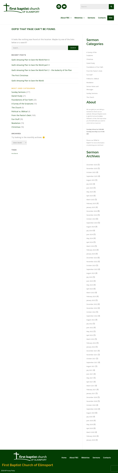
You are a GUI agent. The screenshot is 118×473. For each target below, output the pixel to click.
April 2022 (89, 335)
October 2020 (91, 405)
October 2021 (91, 359)
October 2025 (91, 172)
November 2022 (91, 308)
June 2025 (89, 188)
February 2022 (91, 343)
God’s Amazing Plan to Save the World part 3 (30, 65)
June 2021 (89, 374)
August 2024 (90, 227)
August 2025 (90, 180)
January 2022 (90, 347)
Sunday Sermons (19, 92)
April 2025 (89, 196)
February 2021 (91, 390)
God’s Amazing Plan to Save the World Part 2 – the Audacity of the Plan (42, 70)
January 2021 (90, 393)
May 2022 (89, 331)
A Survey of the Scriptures (22, 103)
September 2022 (91, 316)
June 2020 (89, 421)
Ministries (80, 18)
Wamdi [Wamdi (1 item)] (16, 153)
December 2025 (91, 165)
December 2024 (91, 211)
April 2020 (89, 428)
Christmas (16, 127)
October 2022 (91, 312)
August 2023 (90, 273)
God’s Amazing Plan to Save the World (28, 80)
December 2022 (91, 304)
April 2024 (89, 242)
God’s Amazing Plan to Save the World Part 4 (30, 60)
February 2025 (91, 203)
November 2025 (91, 168)
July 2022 (89, 324)
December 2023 (91, 258)
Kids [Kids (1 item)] (13, 153)
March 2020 (90, 432)
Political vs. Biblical (20, 111)
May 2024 (89, 238)
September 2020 (91, 409)
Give (110, 18)
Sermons (91, 18)
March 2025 (90, 200)
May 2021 (89, 378)
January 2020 (90, 440)
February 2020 (91, 436)
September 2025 (91, 176)
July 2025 (89, 184)
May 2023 (89, 285)
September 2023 (91, 269)
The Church (16, 107)
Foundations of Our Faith (22, 100)
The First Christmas (20, 75)
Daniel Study (17, 96)
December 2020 (91, 397)
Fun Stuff (15, 119)
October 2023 (91, 265)
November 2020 (91, 401)
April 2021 (89, 382)
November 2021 (91, 355)
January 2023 (90, 300)
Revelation (16, 123)
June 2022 (89, 328)
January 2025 (90, 207)
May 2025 (89, 192)
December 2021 (91, 351)
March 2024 (90, 246)
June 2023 (89, 281)
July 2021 (89, 370)
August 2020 (90, 413)
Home (64, 458)
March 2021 (90, 386)
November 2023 (91, 262)
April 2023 (89, 289)
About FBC (66, 18)
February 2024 (91, 250)
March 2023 (90, 293)
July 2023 (89, 277)
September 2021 (91, 362)
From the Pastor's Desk (21, 115)
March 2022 (90, 339)
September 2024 (91, 223)
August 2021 (90, 366)
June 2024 (89, 234)
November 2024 (91, 215)
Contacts (102, 18)
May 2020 (89, 424)
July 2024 (89, 231)
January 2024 (90, 254)
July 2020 (89, 417)
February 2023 (91, 296)
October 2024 (91, 219)
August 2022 (90, 320)
